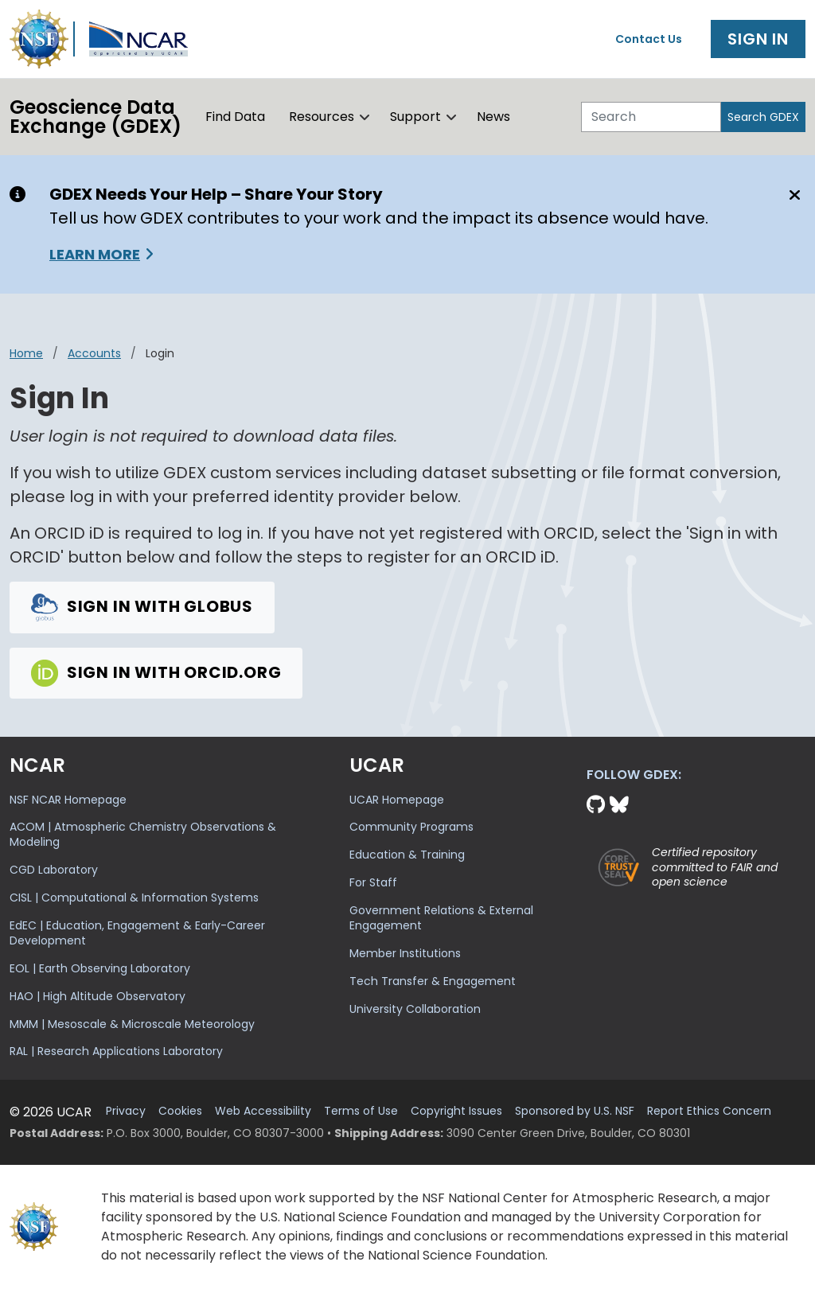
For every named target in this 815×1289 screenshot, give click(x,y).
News (493, 116)
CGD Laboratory (54, 870)
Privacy (126, 1111)
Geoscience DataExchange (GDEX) (95, 116)
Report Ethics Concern (709, 1111)
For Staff (373, 882)
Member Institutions (405, 953)
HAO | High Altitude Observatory (97, 996)
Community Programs (411, 827)
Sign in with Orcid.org (156, 671)
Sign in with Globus (142, 606)
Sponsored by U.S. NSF (574, 1111)
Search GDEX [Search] (763, 117)
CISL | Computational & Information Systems (134, 897)
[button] (365, 117)
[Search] (651, 117)
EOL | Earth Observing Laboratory (100, 968)
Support (415, 116)
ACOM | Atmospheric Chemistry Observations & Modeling (143, 834)
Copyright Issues (456, 1111)
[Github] (598, 805)
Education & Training (407, 855)
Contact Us (648, 39)
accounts (94, 353)
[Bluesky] (619, 805)
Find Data (235, 116)
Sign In (758, 39)
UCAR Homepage (396, 800)
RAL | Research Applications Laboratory (116, 1051)
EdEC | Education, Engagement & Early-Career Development (137, 932)
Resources (321, 116)
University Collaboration (415, 1009)
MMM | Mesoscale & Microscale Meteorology (132, 1024)
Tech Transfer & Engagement (432, 981)
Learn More (94, 254)
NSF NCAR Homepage (68, 800)
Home (26, 353)
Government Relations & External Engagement (441, 917)
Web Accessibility (263, 1111)
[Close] (792, 195)
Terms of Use (361, 1111)
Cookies (180, 1111)
